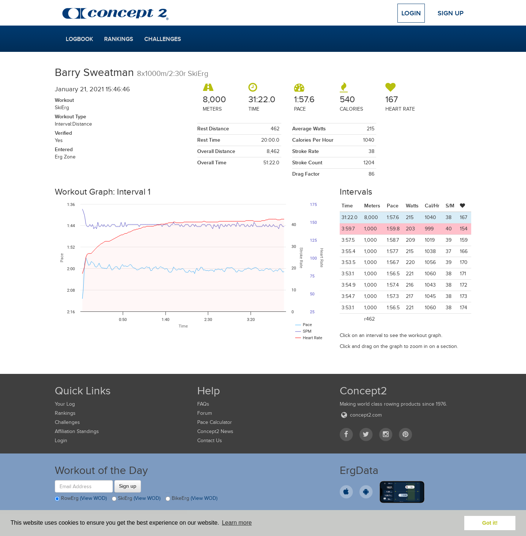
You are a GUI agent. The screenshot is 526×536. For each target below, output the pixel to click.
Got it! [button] (490, 523)
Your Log (65, 404)
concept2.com (361, 415)
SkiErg (136, 499)
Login (411, 13)
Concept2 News (215, 431)
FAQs (203, 404)
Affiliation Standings (77, 431)
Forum (204, 413)
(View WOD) (93, 498)
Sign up (127, 486)
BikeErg (191, 499)
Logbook (79, 39)
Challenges (162, 39)
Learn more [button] (237, 523)
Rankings (118, 39)
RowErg (81, 499)
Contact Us (209, 440)
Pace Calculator (214, 422)
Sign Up (451, 13)
